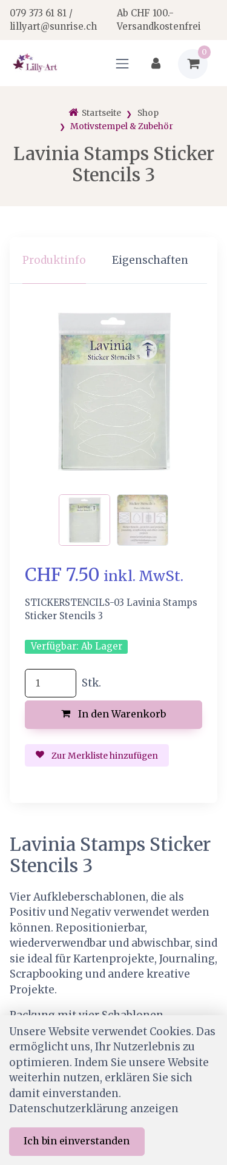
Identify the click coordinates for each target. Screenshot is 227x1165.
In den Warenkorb (113, 714)
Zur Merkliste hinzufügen (97, 755)
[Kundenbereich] (156, 64)
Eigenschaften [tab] (150, 260)
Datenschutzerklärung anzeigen (94, 1108)
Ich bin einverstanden (77, 1141)
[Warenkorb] (193, 64)
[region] (113, 260)
